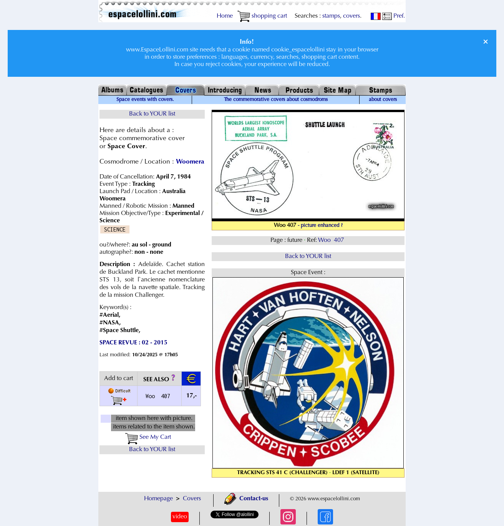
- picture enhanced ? (320, 225)
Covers (192, 499)
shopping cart (262, 16)
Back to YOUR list (152, 114)
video (179, 517)
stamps (331, 16)
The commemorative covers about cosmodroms (276, 100)
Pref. (393, 16)
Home (224, 16)
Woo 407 (332, 240)
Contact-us (246, 499)
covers (351, 16)
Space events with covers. (145, 100)
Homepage (158, 499)
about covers (383, 100)
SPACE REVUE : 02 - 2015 (133, 343)
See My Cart (148, 437)
